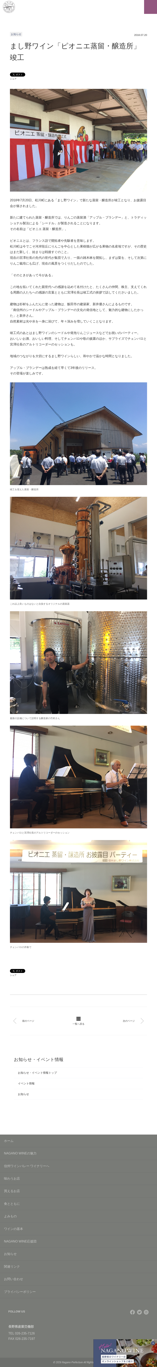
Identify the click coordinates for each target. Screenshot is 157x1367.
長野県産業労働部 (21, 1326)
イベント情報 (26, 1083)
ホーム (9, 1141)
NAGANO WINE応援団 (78, 1241)
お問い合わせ (78, 1279)
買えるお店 (78, 1191)
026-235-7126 (25, 1333)
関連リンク (78, 1266)
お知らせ (23, 1094)
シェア (13, 79)
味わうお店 (78, 1178)
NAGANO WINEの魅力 (78, 1153)
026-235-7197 (25, 1338)
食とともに (78, 1203)
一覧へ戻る (78, 1021)
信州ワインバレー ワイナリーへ (78, 1166)
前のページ (24, 1021)
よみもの (78, 1216)
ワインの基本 (78, 1229)
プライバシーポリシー (78, 1291)
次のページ (132, 1021)
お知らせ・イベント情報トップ (37, 1072)
